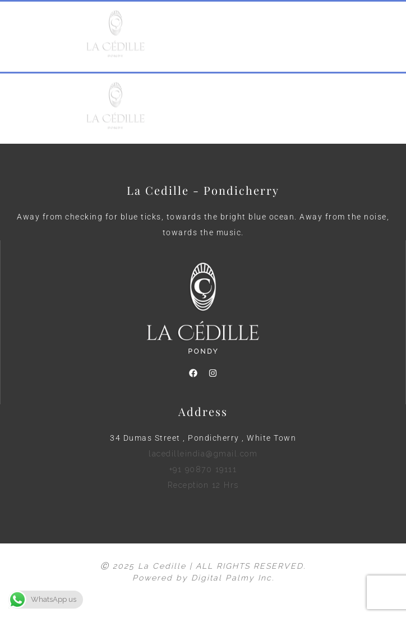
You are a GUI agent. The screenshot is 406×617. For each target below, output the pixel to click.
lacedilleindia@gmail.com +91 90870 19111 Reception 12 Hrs (203, 469)
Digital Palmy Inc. (232, 577)
